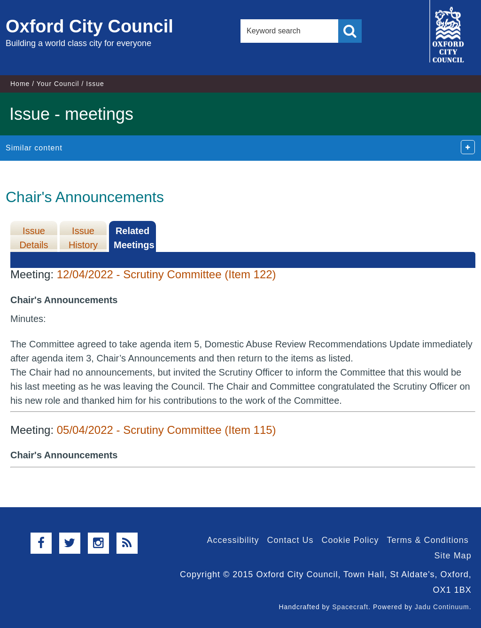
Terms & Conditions (428, 540)
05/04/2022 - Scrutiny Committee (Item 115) (166, 430)
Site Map (453, 555)
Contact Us (290, 540)
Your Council (58, 83)
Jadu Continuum (442, 607)
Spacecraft (350, 607)
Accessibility (233, 540)
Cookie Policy (350, 540)
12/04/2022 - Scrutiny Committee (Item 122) (166, 274)
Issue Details (33, 238)
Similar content (34, 148)
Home (20, 83)
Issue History (83, 238)
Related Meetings (134, 238)
